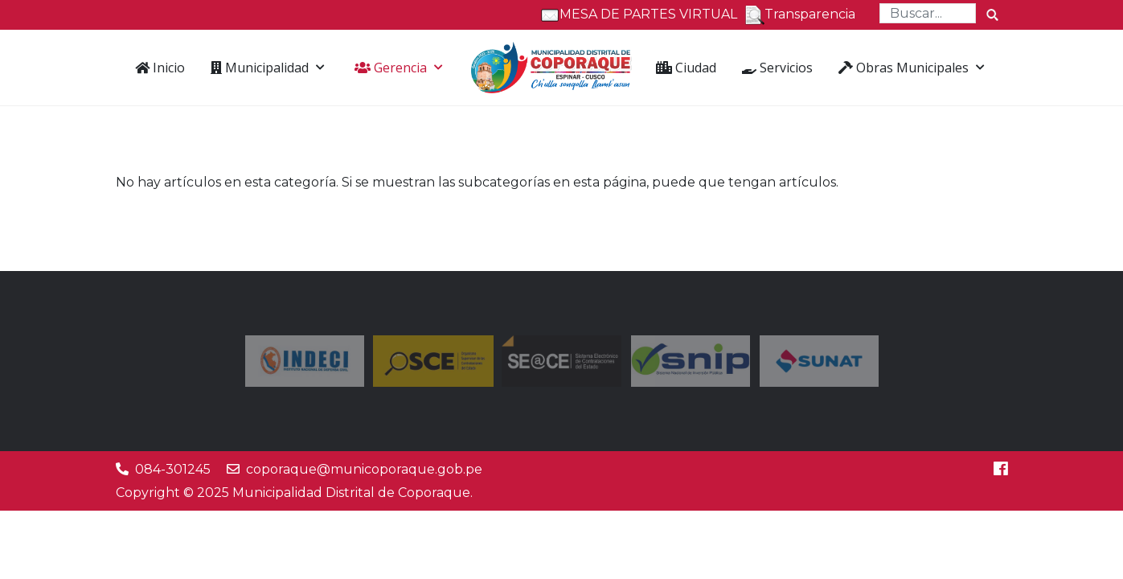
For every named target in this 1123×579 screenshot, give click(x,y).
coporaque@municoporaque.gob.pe (364, 469)
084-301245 (173, 469)
